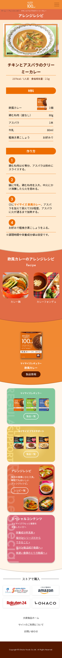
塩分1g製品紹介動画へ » (29, 547)
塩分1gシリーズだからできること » (28, 540)
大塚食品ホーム (31, 618)
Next (59, 290)
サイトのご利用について (31, 624)
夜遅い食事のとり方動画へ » (31, 553)
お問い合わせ (31, 631)
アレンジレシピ (13, 11)
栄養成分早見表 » (25, 532)
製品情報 (31, 374)
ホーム (3, 11)
